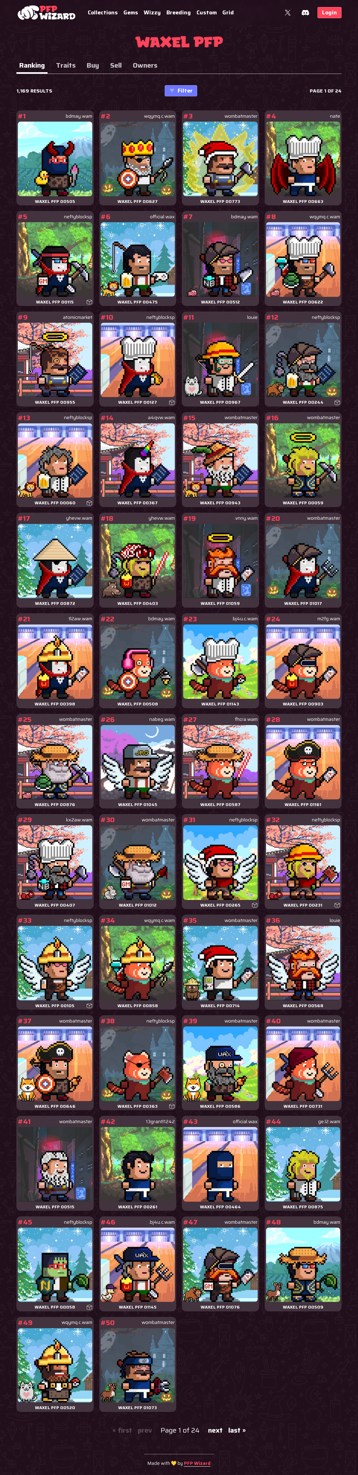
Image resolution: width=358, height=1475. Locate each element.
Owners (145, 65)
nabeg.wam (162, 719)
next (215, 1430)
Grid (228, 12)
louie (252, 317)
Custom (206, 12)
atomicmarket (77, 317)
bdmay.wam (79, 116)
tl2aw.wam (80, 619)
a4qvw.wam (161, 418)
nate (335, 116)
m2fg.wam (328, 619)
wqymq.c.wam (159, 116)
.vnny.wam (246, 518)
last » (237, 1430)
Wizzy (152, 12)
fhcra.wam (246, 719)
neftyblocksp (78, 217)
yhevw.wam (79, 518)
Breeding (178, 12)
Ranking (32, 65)
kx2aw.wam (79, 820)
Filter (181, 90)
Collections (103, 12)
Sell (116, 65)
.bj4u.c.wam (245, 619)
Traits (66, 65)
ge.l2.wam (329, 1122)
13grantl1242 (160, 1122)
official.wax (162, 217)
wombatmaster (241, 116)
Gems (130, 12)
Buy (93, 65)
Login (329, 12)
